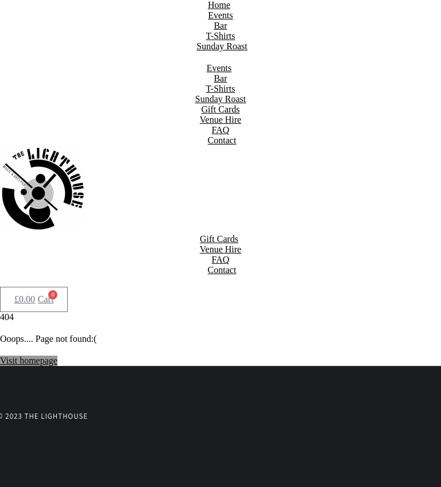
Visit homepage (28, 360)
